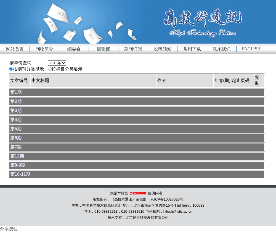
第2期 (16, 101)
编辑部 (103, 49)
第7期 (16, 147)
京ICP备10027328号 (166, 199)
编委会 (74, 49)
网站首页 (15, 49)
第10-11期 (20, 174)
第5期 (16, 128)
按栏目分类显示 (67, 69)
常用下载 (192, 49)
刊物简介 (44, 49)
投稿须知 (162, 49)
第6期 (16, 137)
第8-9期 (17, 165)
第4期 (16, 119)
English (251, 48)
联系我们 (221, 49)
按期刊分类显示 (28, 69)
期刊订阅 (133, 49)
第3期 (16, 110)
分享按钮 (9, 228)
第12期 (17, 156)
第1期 (16, 92)
